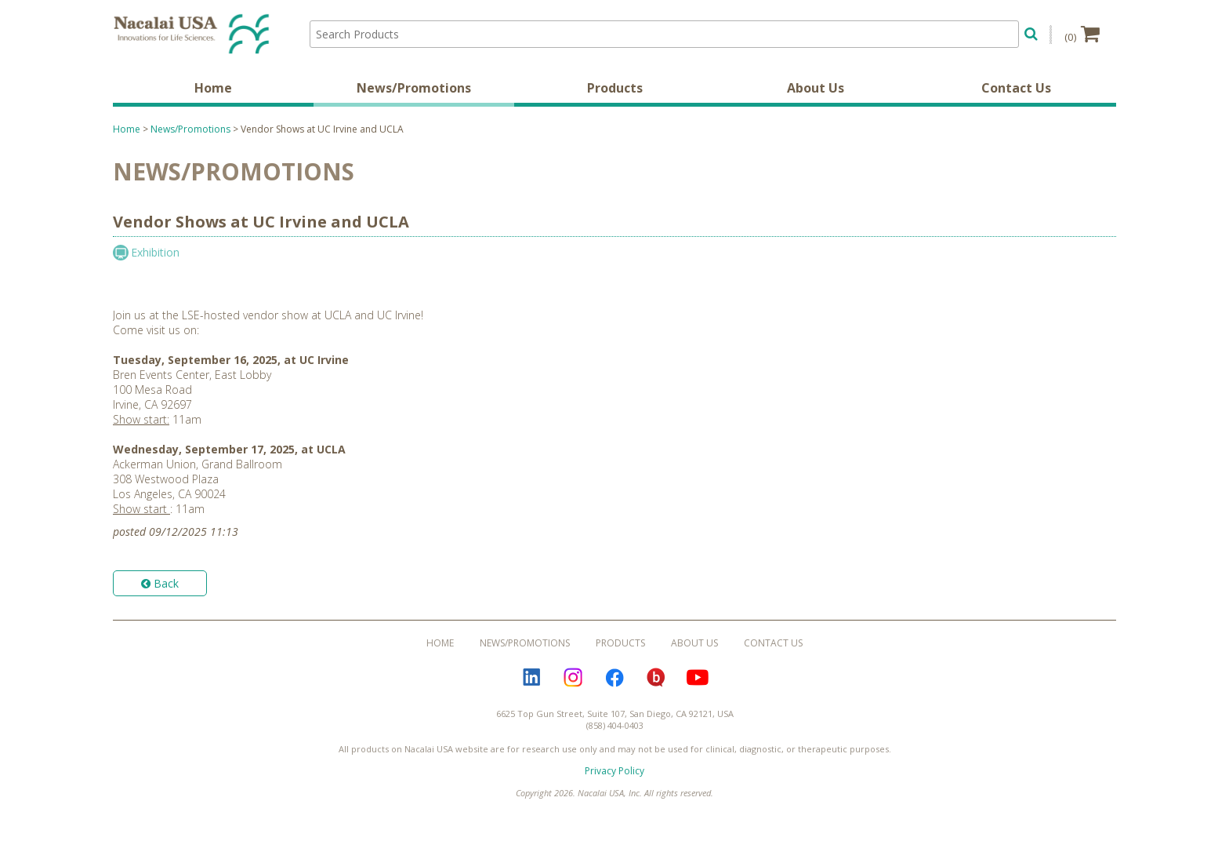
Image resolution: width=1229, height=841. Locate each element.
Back (160, 585)
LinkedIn (531, 679)
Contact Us (1016, 90)
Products (615, 90)
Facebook (614, 679)
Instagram (573, 679)
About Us (815, 90)
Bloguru (656, 679)
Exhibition (155, 254)
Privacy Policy (614, 773)
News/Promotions (414, 90)
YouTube (697, 679)
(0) (1082, 34)
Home (213, 90)
